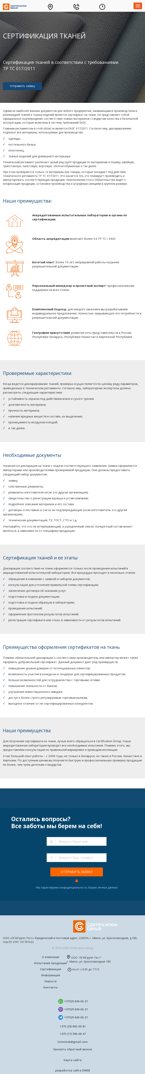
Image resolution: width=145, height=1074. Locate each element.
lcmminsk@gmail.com (73, 1042)
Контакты (50, 987)
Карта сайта (73, 1060)
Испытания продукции (50, 963)
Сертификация (50, 969)
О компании (50, 957)
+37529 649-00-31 (76, 1001)
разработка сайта (72, 1070)
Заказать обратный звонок (72, 1049)
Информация (50, 975)
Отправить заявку (22, 86)
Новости (50, 981)
